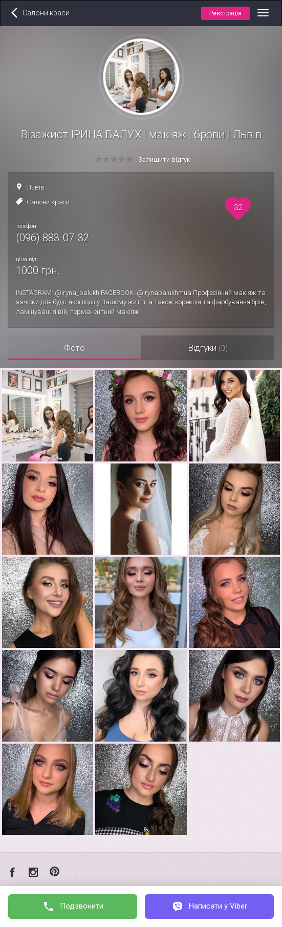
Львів (36, 187)
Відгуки (208, 348)
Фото (74, 348)
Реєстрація (225, 13)
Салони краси (48, 202)
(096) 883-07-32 (52, 237)
